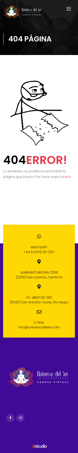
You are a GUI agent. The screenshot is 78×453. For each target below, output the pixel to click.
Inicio (67, 176)
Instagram (20, 418)
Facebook (10, 418)
